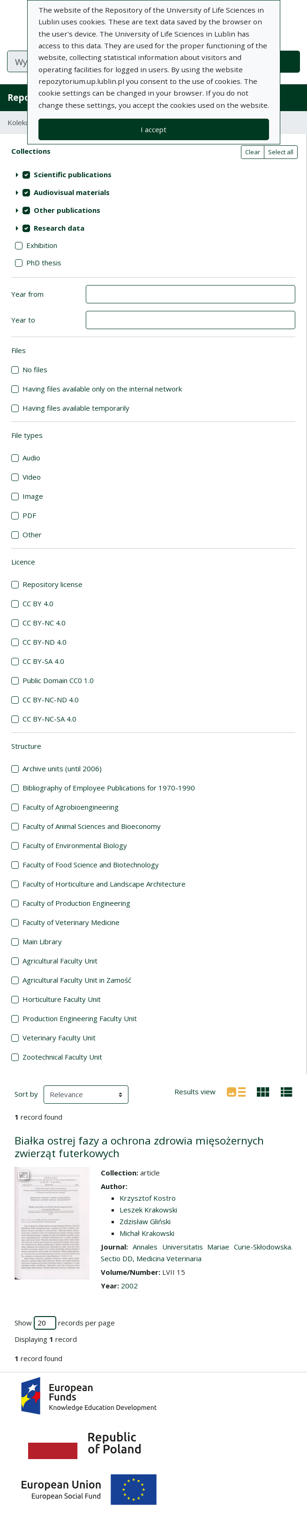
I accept (153, 129)
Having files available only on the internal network (102, 388)
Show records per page (65, 1323)
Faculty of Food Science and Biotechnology (90, 864)
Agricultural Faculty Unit (59, 960)
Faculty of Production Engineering (76, 903)
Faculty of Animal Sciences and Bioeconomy (91, 826)
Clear (252, 152)
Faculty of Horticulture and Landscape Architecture (104, 883)
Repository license (52, 584)
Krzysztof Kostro (148, 1198)
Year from (27, 294)
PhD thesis (43, 262)
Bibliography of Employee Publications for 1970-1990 (108, 787)
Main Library (42, 941)
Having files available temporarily (75, 408)
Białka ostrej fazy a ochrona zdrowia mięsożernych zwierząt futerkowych (139, 1146)
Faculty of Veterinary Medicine (71, 922)
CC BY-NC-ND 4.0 (50, 699)
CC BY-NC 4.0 (44, 622)
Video (31, 477)
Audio (31, 457)
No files (34, 369)
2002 (129, 1285)
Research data (59, 228)
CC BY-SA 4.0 (43, 661)
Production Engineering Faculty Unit (79, 1018)
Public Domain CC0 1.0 (58, 680)
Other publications (67, 210)
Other (32, 534)
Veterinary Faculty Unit (59, 1037)
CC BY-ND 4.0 (44, 642)
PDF (29, 515)
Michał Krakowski (147, 1233)
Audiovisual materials (72, 192)
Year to (23, 319)
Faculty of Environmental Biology (74, 845)
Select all (280, 152)
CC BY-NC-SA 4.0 (49, 718)
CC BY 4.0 (37, 603)
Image (32, 496)
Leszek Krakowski (148, 1209)
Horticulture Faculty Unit (61, 999)
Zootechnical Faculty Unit (62, 1056)
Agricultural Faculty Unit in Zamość (76, 980)
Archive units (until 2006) (62, 768)
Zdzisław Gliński (145, 1221)
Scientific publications (73, 174)
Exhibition (41, 245)
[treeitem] (153, 175)
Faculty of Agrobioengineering (70, 807)
